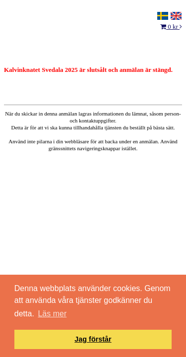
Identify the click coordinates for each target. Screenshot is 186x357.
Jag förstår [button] (92, 339)
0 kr (171, 26)
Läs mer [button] (52, 313)
